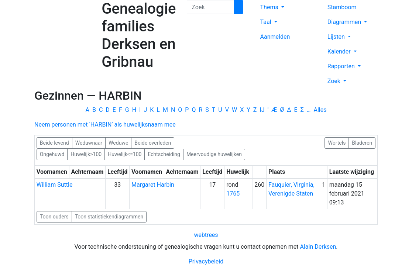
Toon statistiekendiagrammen (109, 217)
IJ (262, 109)
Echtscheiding (164, 154)
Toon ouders (54, 217)
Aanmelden (275, 36)
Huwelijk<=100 (124, 154)
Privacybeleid (206, 261)
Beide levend (54, 142)
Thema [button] (270, 7)
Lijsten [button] (336, 36)
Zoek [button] (334, 81)
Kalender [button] (339, 51)
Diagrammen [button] (345, 21)
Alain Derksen (318, 246)
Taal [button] (266, 21)
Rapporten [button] (341, 66)
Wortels (337, 142)
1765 (233, 193)
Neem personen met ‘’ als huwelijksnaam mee (105, 124)
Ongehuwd (52, 154)
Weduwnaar (88, 142)
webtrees (206, 234)
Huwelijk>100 (86, 154)
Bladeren (362, 142)
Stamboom (342, 7)
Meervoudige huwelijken (214, 154)
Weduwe (118, 142)
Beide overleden (152, 142)
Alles (320, 109)
